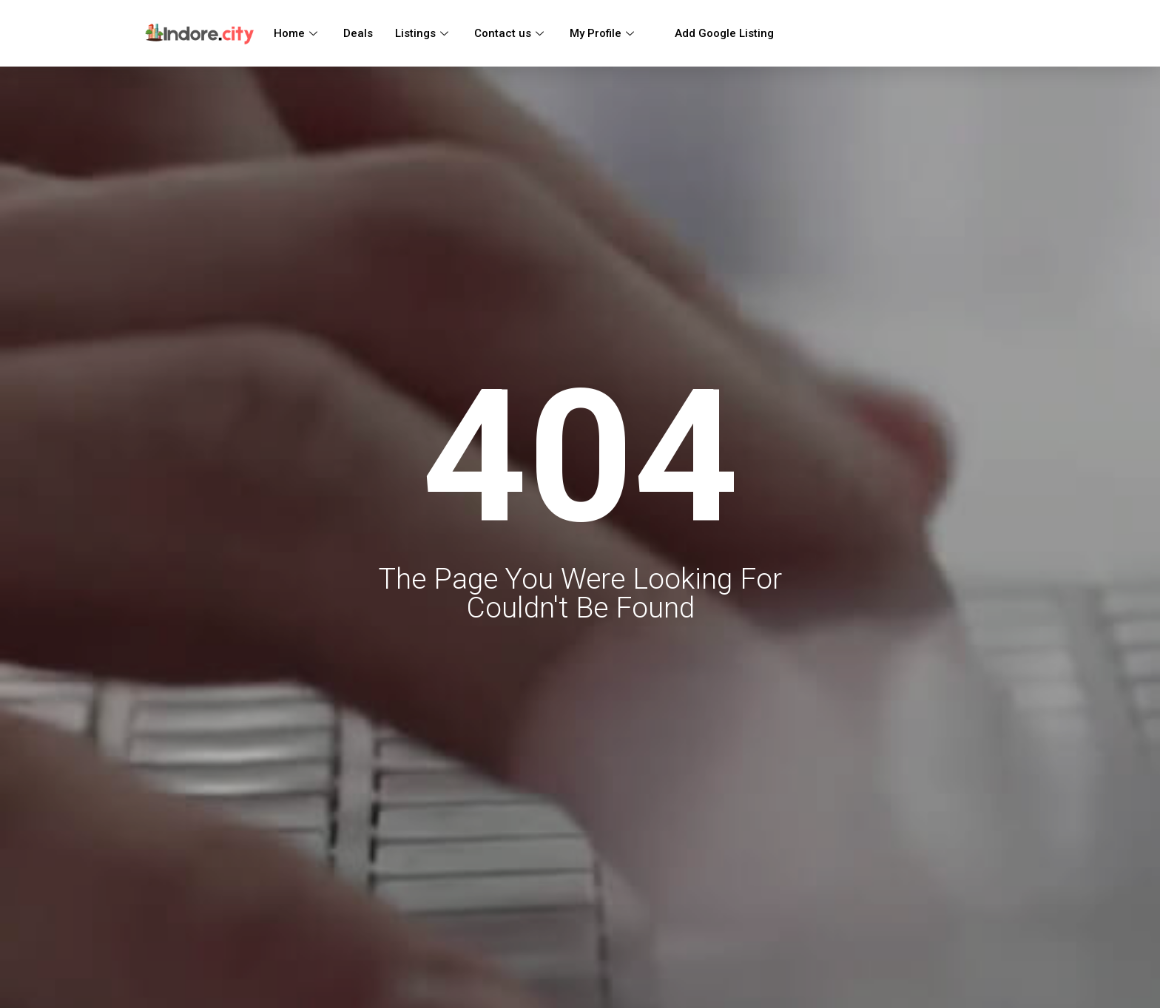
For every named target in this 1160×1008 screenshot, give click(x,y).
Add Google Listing (717, 33)
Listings (423, 33)
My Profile (604, 33)
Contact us (510, 33)
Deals (358, 33)
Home (297, 33)
